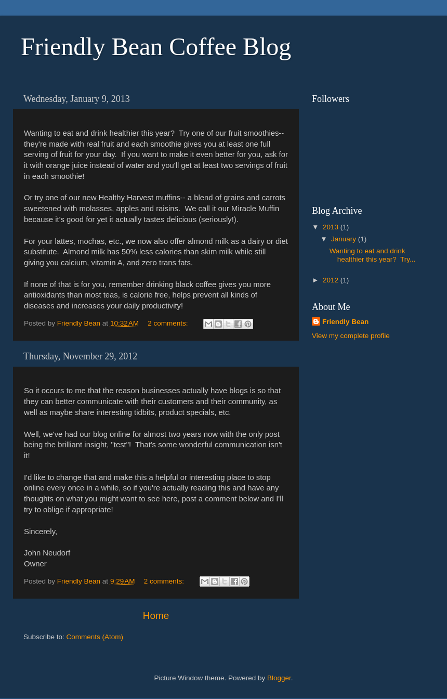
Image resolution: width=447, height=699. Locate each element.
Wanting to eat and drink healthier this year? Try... (373, 255)
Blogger (279, 678)
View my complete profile (351, 336)
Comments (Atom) (95, 637)
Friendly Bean (345, 322)
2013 (331, 227)
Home (156, 615)
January (344, 239)
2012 (331, 280)
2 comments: (169, 323)
